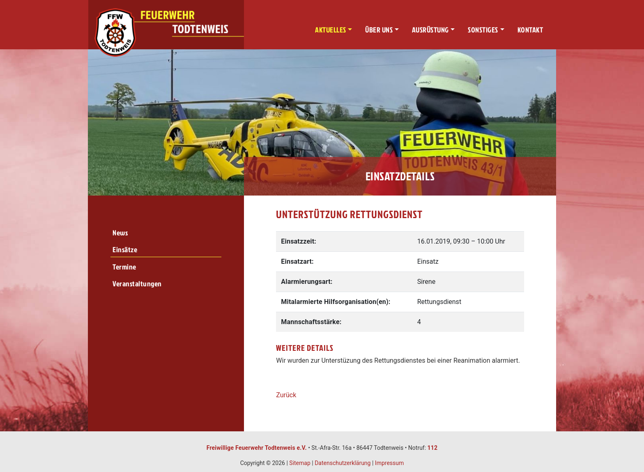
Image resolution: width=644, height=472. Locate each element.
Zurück (286, 395)
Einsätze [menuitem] (125, 249)
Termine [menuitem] (124, 267)
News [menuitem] (120, 233)
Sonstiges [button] (483, 30)
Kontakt (530, 30)
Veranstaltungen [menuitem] (137, 284)
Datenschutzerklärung (342, 463)
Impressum (389, 463)
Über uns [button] (379, 30)
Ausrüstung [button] (430, 30)
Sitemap (299, 463)
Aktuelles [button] (330, 30)
